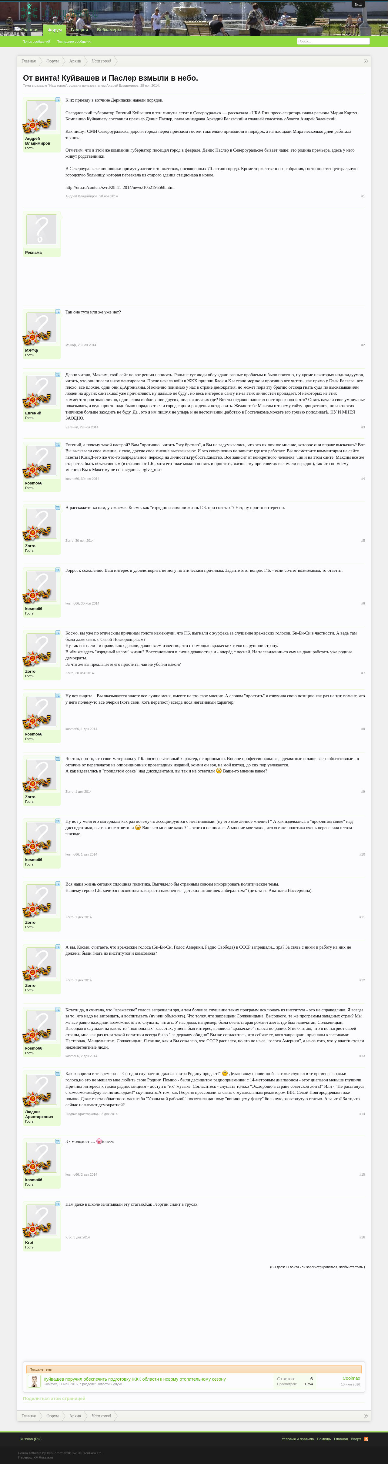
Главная (29, 29)
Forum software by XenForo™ (60, 1453)
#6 (363, 603)
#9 (363, 791)
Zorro (30, 546)
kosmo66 (33, 483)
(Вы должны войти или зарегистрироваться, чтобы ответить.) (317, 1267)
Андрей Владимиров (122, 85)
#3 (363, 427)
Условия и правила (298, 1439)
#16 (362, 1237)
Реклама (33, 252)
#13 (362, 1056)
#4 (363, 479)
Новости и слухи (109, 1384)
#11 (362, 917)
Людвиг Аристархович (39, 1114)
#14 (362, 1114)
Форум (55, 30)
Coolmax (50, 1384)
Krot (29, 1242)
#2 (363, 345)
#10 (362, 854)
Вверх (356, 1439)
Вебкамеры (109, 29)
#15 (362, 1174)
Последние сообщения (74, 41)
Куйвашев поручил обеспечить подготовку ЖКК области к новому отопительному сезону (135, 1379)
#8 (363, 729)
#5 (363, 540)
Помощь (324, 1439)
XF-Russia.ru (43, 1457)
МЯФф (31, 350)
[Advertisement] (215, 253)
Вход (358, 4)
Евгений (33, 413)
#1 (363, 196)
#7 (363, 673)
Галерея (79, 29)
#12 (362, 980)
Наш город (57, 85)
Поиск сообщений (36, 41)
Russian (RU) (31, 1439)
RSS (366, 1439)
